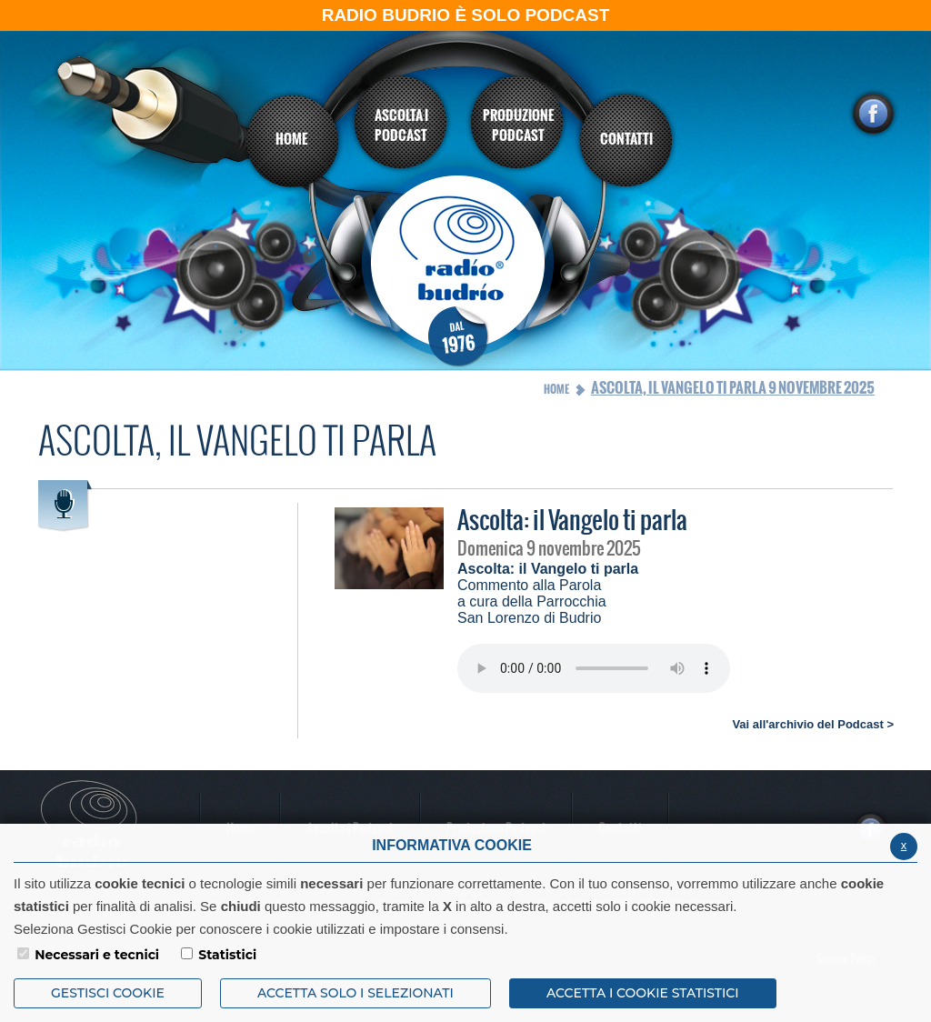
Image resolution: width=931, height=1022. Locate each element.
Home (556, 389)
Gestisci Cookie (108, 993)
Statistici (227, 955)
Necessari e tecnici (97, 955)
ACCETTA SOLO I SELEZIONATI (355, 993)
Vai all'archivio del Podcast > (813, 724)
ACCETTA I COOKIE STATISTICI (642, 993)
